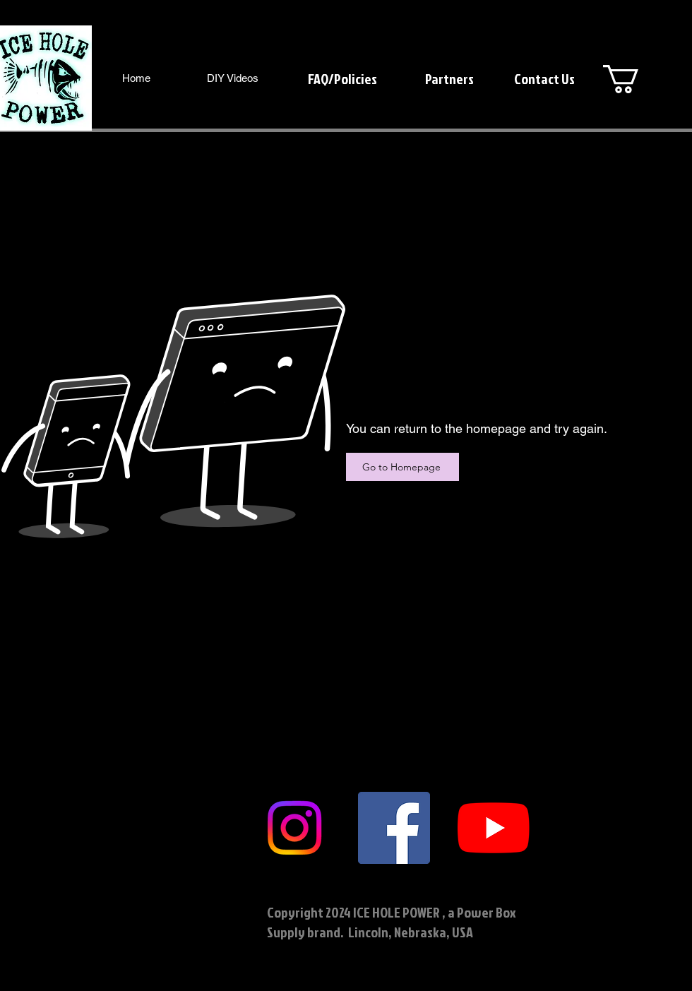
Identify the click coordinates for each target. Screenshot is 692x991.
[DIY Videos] (232, 78)
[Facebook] (394, 828)
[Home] (136, 78)
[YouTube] (494, 828)
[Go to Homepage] (402, 467)
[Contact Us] (544, 78)
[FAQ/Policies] (342, 78)
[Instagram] (294, 828)
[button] (637, 79)
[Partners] (449, 78)
